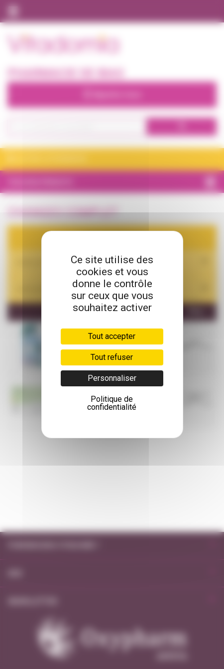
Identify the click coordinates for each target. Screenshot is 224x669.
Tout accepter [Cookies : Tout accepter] (111, 336)
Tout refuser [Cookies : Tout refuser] (112, 357)
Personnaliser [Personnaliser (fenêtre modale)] (112, 378)
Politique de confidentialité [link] (111, 403)
